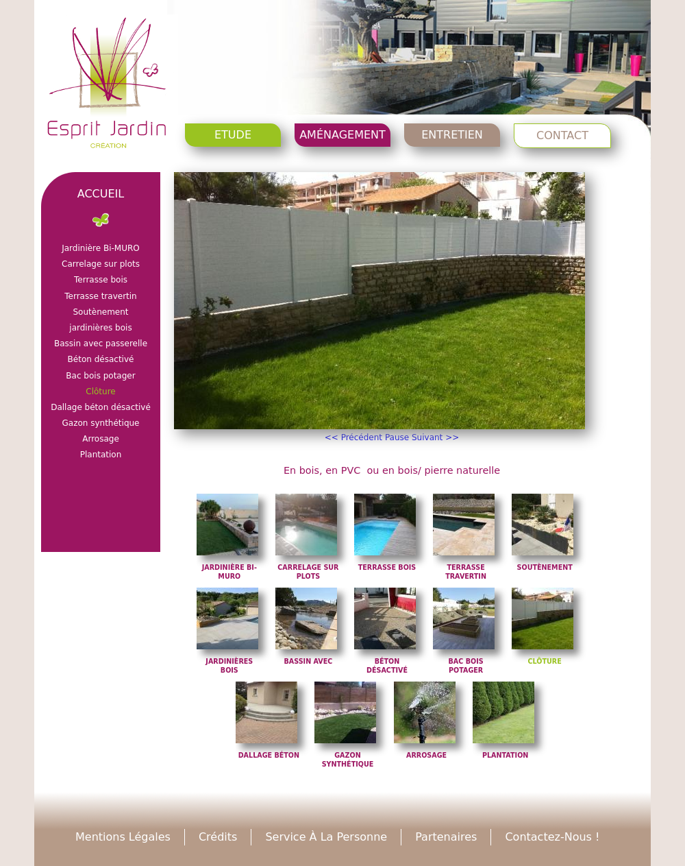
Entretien (452, 134)
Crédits (218, 836)
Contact (562, 135)
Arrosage (426, 755)
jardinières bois (100, 328)
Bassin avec (308, 661)
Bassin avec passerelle (100, 343)
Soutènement (545, 567)
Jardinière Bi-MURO (101, 248)
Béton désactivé (101, 359)
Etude (232, 134)
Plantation (505, 755)
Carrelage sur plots (101, 264)
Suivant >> (435, 437)
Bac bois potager (100, 376)
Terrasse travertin (100, 296)
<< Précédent (353, 437)
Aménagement (342, 134)
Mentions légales (123, 836)
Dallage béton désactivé (101, 407)
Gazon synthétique (100, 423)
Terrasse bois (387, 567)
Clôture (545, 661)
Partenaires (446, 836)
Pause (397, 437)
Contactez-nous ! (552, 836)
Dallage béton (268, 755)
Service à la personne (326, 836)
